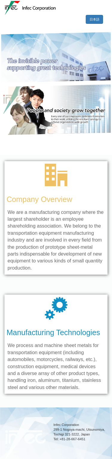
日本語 (96, 19)
